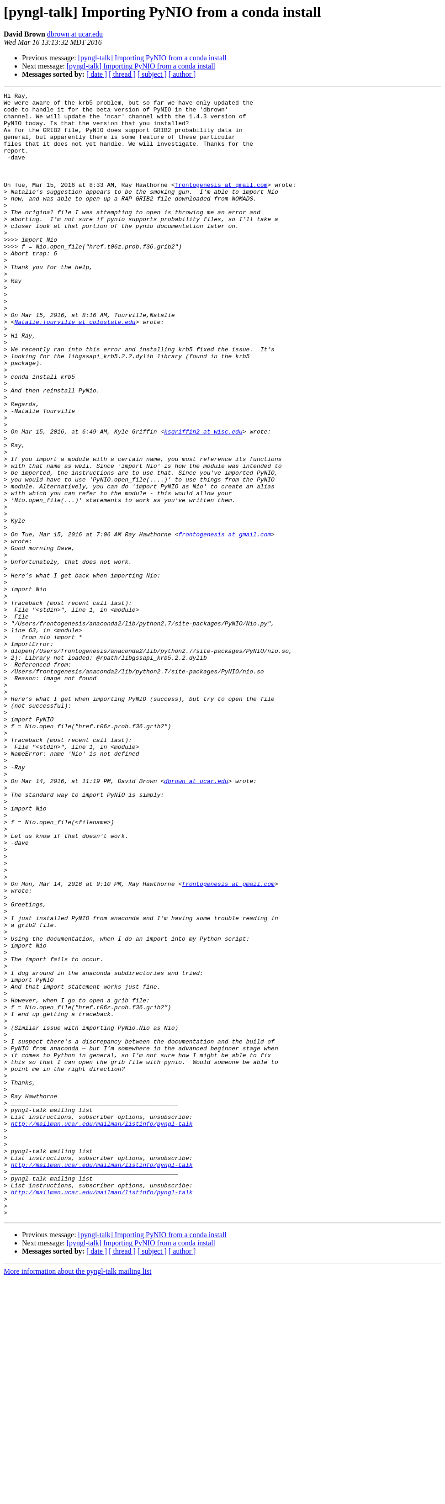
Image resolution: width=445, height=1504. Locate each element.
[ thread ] (122, 74)
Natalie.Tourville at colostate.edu (74, 368)
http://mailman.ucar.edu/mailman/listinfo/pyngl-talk (102, 1330)
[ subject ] (152, 74)
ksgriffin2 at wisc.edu (203, 500)
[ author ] (182, 74)
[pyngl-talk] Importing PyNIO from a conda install (152, 58)
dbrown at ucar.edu (75, 34)
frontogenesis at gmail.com (221, 204)
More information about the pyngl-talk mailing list (78, 1496)
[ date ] (96, 74)
